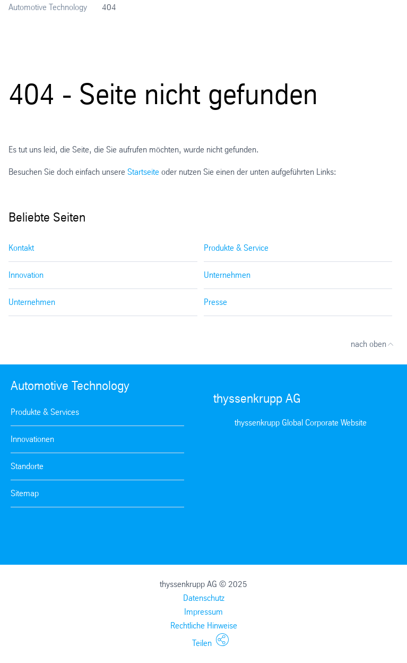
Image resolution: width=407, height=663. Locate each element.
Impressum (203, 612)
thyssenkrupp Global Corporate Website (301, 423)
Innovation (26, 275)
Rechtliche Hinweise (203, 625)
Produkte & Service (236, 248)
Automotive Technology (47, 7)
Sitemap (25, 493)
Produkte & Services (45, 412)
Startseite (143, 172)
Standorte (27, 466)
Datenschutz (203, 598)
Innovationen (32, 439)
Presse (215, 302)
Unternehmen (227, 275)
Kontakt (21, 248)
